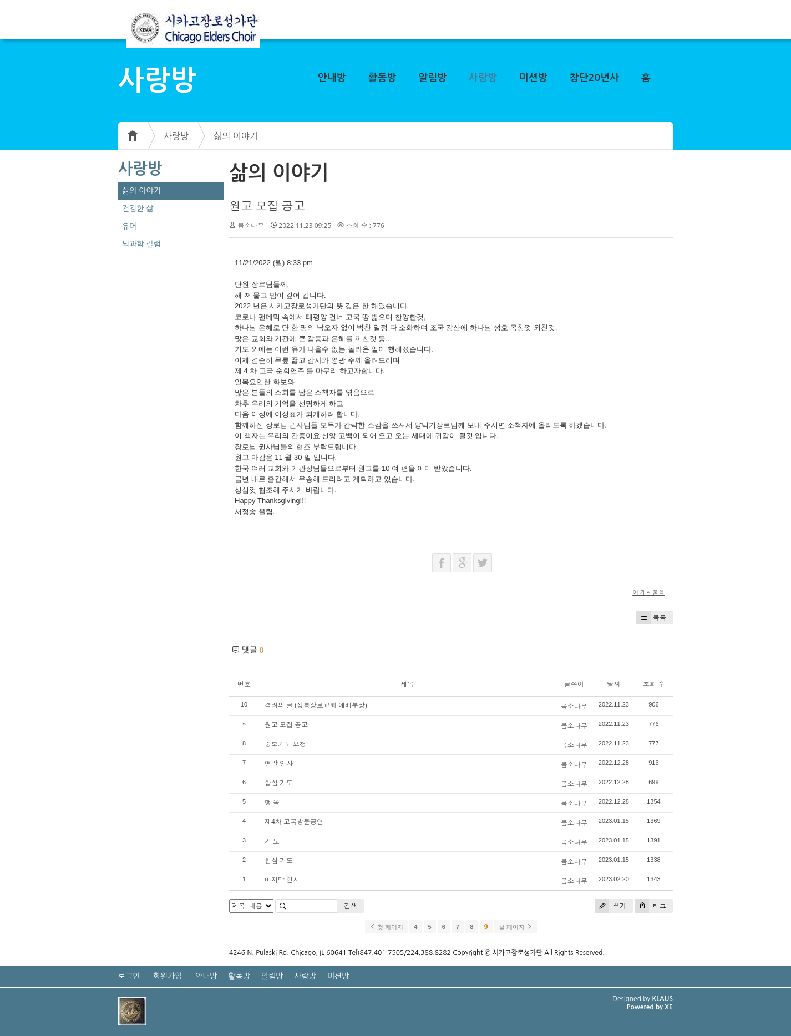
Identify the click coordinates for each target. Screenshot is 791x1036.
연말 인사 (279, 763)
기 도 (272, 841)
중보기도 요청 (285, 744)
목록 (651, 617)
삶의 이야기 (236, 135)
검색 (350, 906)
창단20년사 (595, 78)
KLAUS (662, 999)
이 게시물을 (648, 592)
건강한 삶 (138, 208)
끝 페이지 (516, 926)
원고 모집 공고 (267, 206)
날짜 (613, 684)
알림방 (432, 78)
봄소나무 (250, 225)
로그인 (129, 976)
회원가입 (167, 976)
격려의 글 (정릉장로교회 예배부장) (316, 705)
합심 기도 (279, 783)
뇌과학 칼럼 (141, 244)
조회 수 (654, 684)
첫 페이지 (386, 926)
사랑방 (483, 78)
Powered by (645, 1007)
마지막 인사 (282, 880)
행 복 (272, 802)
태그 (650, 906)
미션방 (533, 78)
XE (669, 1007)
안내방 (332, 78)
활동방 (382, 78)
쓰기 (610, 906)
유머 (129, 226)
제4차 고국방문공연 (294, 821)
